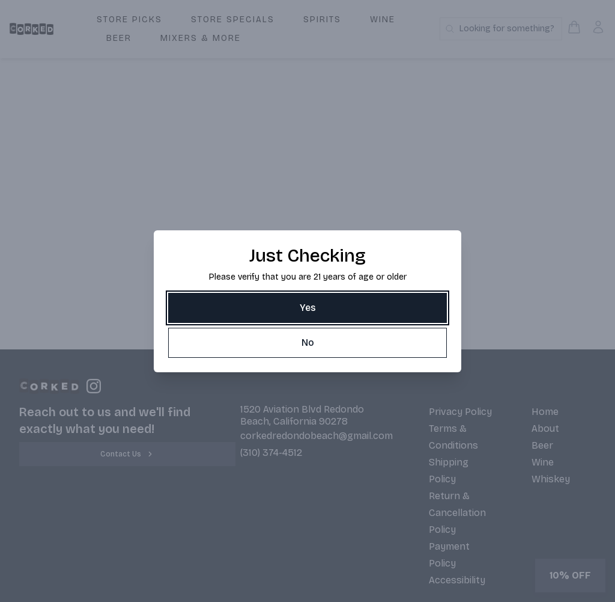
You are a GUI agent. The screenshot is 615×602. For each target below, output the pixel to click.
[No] (307, 343)
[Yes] (307, 308)
